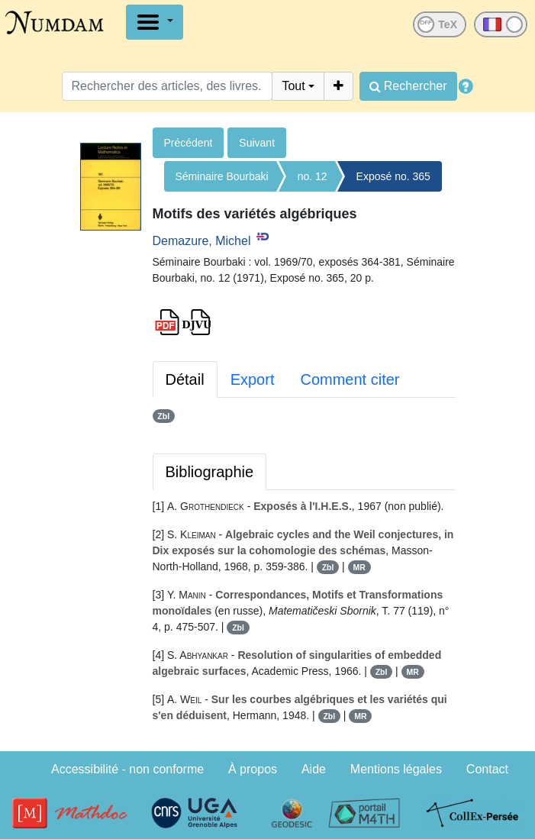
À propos (252, 769)
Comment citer (349, 379)
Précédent (188, 143)
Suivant (257, 143)
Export (252, 379)
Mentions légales (396, 769)
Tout (293, 85)
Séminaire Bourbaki (222, 176)
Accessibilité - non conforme (127, 769)
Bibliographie (210, 471)
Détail (185, 379)
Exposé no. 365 (393, 176)
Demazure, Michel (202, 240)
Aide (313, 769)
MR (359, 567)
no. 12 (312, 176)
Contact (487, 769)
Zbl (163, 416)
